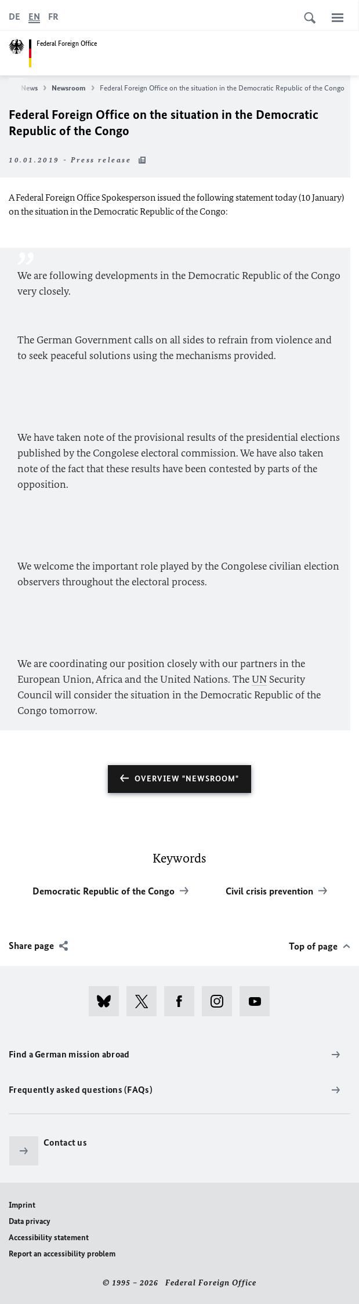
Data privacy (29, 1221)
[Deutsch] (14, 16)
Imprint (22, 1205)
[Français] (53, 16)
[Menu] (337, 17)
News (33, 88)
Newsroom (73, 88)
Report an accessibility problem (62, 1254)
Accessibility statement (49, 1238)
